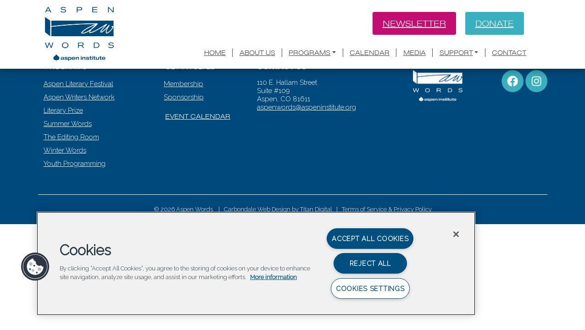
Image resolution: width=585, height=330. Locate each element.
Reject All (370, 263)
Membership (184, 122)
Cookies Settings (370, 288)
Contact (509, 53)
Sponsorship (185, 135)
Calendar (370, 53)
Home (215, 53)
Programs (309, 53)
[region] (256, 263)
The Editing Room (72, 175)
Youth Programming (75, 202)
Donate (494, 23)
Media (414, 53)
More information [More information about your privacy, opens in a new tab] (273, 277)
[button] (35, 266)
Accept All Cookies (370, 238)
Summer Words (69, 162)
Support (456, 53)
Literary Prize (64, 148)
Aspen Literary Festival (79, 122)
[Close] (456, 234)
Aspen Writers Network (80, 135)
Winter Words (66, 188)
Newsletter (414, 23)
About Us (257, 53)
